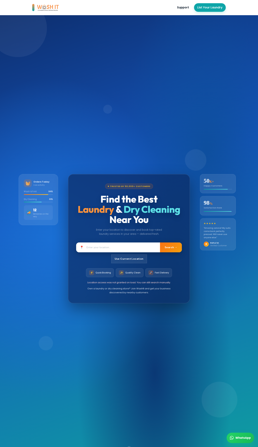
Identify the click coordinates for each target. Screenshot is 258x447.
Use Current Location (129, 258)
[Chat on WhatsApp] (240, 438)
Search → (170, 247)
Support (183, 7)
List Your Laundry (210, 7)
